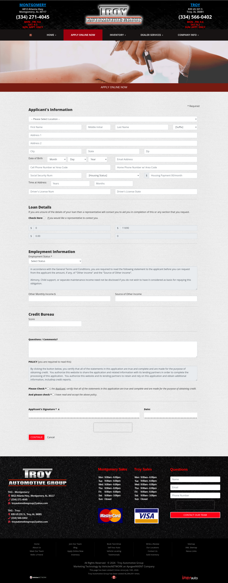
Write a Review (152, 544)
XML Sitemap (191, 547)
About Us (37, 547)
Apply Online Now (83, 35)
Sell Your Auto (114, 547)
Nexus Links (191, 551)
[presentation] (113, 427)
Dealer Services (152, 35)
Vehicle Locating (114, 551)
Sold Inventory (152, 554)
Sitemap (191, 544)
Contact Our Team (195, 515)
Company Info (188, 35)
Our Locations (152, 547)
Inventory (118, 35)
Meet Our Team (37, 551)
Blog (75, 547)
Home (51, 35)
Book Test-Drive (114, 544)
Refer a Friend (37, 554)
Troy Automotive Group (130, 563)
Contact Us (152, 551)
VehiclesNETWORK (112, 566)
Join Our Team (75, 544)
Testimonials (114, 554)
